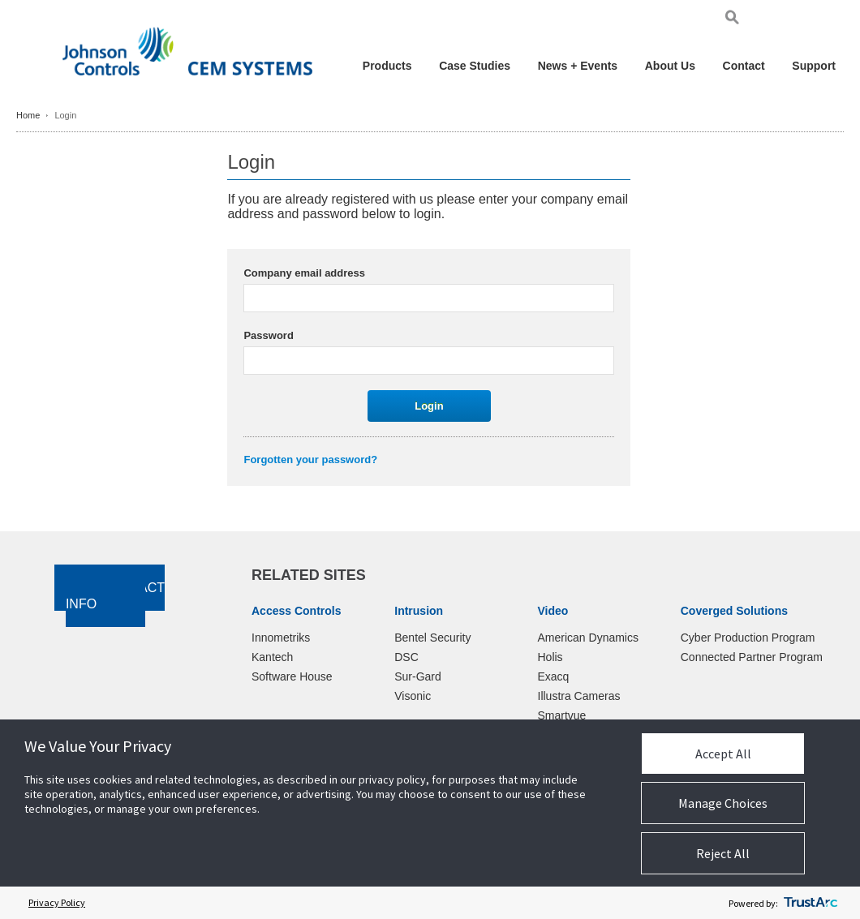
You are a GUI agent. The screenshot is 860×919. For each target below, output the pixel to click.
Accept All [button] (723, 753)
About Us (670, 65)
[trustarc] (810, 902)
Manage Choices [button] (723, 803)
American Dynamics (588, 637)
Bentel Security (432, 637)
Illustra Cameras (579, 695)
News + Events (577, 65)
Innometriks (281, 637)
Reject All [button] (723, 853)
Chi (827, 20)
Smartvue (562, 715)
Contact (744, 65)
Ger (790, 20)
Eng (768, 20)
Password (268, 335)
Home (28, 115)
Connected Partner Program (752, 657)
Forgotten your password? (310, 459)
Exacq (554, 676)
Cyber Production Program (748, 637)
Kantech (272, 657)
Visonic (412, 695)
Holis (550, 657)
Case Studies (474, 65)
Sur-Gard (417, 676)
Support (814, 65)
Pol (809, 20)
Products (387, 65)
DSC (406, 657)
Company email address (304, 273)
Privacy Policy (56, 902)
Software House (292, 676)
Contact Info (115, 596)
